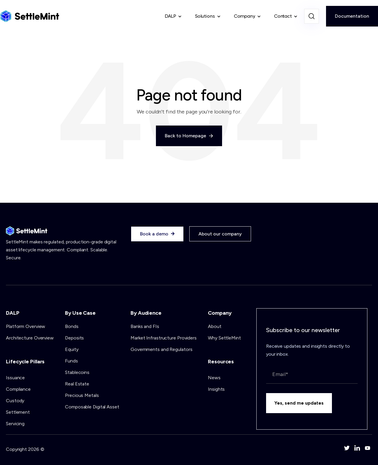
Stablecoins (77, 372)
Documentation (352, 16)
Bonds (72, 326)
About (214, 326)
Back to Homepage (189, 135)
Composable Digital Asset (92, 407)
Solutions (205, 16)
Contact (283, 16)
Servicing (15, 423)
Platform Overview (25, 326)
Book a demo (157, 234)
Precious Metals (82, 395)
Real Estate (77, 384)
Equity (71, 349)
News (214, 377)
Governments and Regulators (161, 349)
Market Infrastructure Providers (164, 338)
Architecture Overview (30, 338)
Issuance (15, 377)
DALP (170, 16)
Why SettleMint (224, 338)
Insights (216, 389)
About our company (220, 234)
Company (244, 16)
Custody (15, 400)
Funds (71, 361)
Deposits (74, 338)
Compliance (18, 389)
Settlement (18, 412)
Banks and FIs (145, 326)
